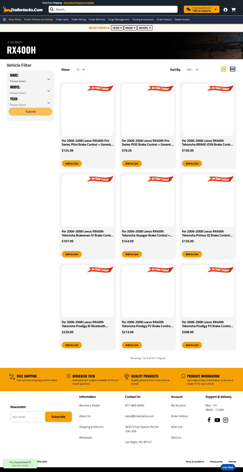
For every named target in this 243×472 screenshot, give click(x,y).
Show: (65, 70)
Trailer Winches (97, 19)
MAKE (130, 27)
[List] (232, 69)
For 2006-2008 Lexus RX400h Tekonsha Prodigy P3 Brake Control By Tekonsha (207, 324)
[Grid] (223, 69)
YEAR (117, 27)
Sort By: (175, 70)
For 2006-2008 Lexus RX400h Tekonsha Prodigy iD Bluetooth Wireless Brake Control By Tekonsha (87, 324)
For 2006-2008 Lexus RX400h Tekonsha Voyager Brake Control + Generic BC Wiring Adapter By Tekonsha (146, 234)
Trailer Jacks (62, 19)
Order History (164, 19)
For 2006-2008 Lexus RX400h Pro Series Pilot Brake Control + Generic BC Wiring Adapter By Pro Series (86, 143)
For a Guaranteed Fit (20, 464)
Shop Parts (15, 19)
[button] (72, 163)
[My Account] (226, 10)
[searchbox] (113, 9)
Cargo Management (119, 19)
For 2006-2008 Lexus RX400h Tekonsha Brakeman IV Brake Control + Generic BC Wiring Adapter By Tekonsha (88, 234)
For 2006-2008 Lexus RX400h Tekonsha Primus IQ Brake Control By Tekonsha (206, 234)
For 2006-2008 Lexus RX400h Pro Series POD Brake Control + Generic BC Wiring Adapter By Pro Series (146, 143)
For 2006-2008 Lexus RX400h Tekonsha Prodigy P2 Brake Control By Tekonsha (146, 324)
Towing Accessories (143, 19)
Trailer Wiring (78, 19)
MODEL (145, 27)
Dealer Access (182, 19)
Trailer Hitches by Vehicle (38, 19)
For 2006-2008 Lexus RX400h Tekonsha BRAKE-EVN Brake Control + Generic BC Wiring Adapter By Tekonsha (207, 143)
